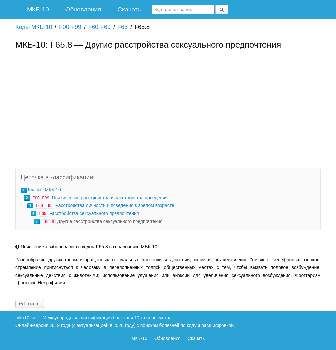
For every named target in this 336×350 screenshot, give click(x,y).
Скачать (129, 9)
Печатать (29, 303)
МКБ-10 (38, 9)
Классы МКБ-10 (44, 189)
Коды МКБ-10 (33, 27)
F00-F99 (70, 27)
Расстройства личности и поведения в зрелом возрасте (114, 205)
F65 (122, 27)
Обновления (83, 9)
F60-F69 (99, 27)
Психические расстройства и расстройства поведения (110, 197)
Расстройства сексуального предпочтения (94, 213)
